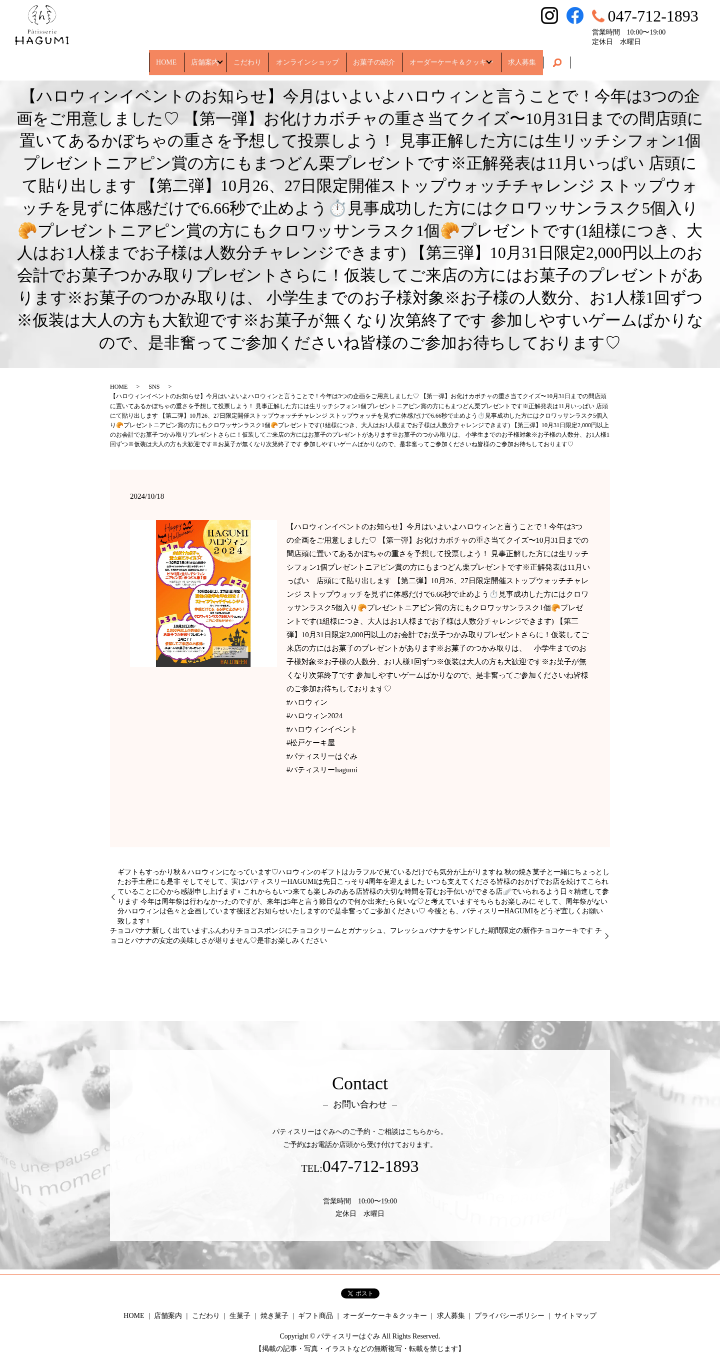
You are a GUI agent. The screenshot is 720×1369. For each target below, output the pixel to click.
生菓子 (240, 1315)
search (592, 58)
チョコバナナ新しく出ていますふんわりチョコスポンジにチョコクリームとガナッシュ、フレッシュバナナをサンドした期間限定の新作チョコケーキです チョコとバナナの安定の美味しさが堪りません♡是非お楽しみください (356, 935)
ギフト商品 (315, 1315)
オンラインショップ (307, 57)
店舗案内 (184, 57)
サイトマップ (575, 1315)
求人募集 (552, 57)
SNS (154, 386)
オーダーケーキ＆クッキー (470, 57)
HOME (136, 57)
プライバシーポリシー (509, 1315)
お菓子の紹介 (383, 57)
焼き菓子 (274, 1315)
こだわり (238, 57)
